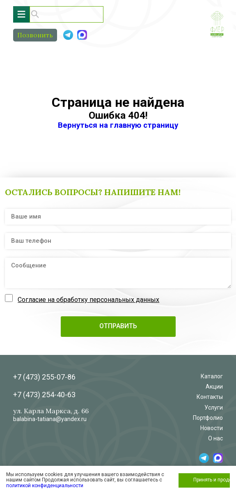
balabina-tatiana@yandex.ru (50, 419)
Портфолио (208, 417)
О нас (215, 438)
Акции (214, 386)
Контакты (210, 397)
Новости (211, 428)
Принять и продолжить (211, 480)
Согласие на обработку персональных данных (88, 300)
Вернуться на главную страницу (118, 125)
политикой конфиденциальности (44, 485)
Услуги (213, 407)
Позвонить (35, 35)
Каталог (212, 376)
